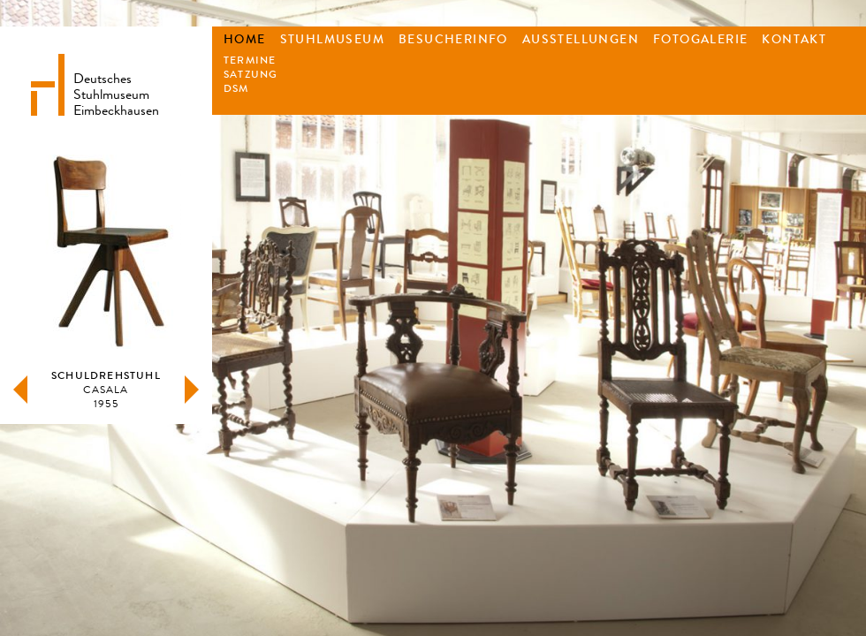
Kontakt (794, 39)
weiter (192, 389)
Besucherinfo (453, 39)
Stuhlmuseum (332, 39)
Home (245, 39)
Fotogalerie (700, 39)
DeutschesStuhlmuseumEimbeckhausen (116, 93)
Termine (250, 60)
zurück (20, 389)
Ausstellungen (580, 39)
